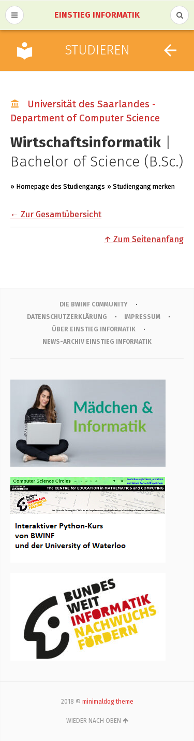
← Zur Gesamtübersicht (55, 214)
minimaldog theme (107, 701)
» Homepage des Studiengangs (57, 186)
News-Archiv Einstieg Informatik (97, 341)
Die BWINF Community (93, 304)
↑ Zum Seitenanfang (144, 239)
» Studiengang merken (141, 186)
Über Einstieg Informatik (94, 329)
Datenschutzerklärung (67, 316)
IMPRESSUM (142, 316)
